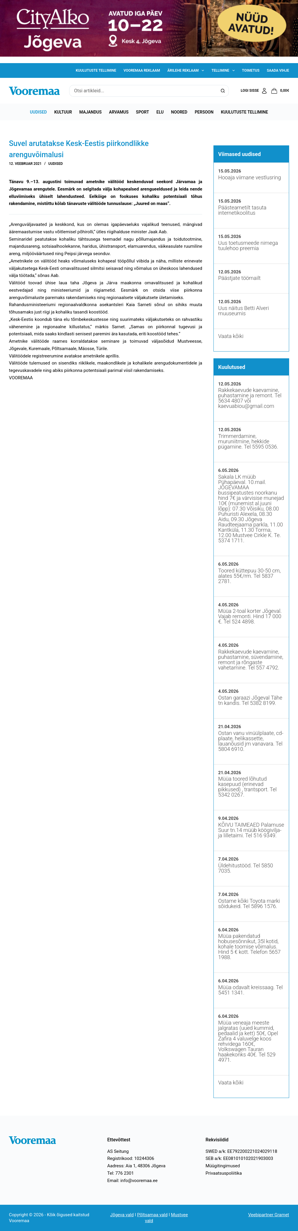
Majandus (90, 112)
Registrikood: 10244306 (130, 1158)
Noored (179, 112)
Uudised (38, 112)
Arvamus (119, 112)
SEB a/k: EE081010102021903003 (239, 1158)
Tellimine (224, 70)
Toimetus (251, 70)
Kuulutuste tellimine (96, 70)
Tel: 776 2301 (120, 1173)
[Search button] (223, 91)
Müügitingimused (222, 1165)
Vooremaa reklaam (142, 70)
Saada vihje (278, 70)
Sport (142, 112)
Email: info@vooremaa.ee (132, 1180)
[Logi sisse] (254, 91)
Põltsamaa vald (152, 1214)
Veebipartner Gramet (268, 1214)
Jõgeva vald (122, 1214)
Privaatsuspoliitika (223, 1173)
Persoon (204, 112)
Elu (159, 112)
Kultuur (63, 112)
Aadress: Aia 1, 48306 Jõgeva (136, 1165)
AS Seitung (118, 1151)
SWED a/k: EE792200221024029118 (241, 1151)
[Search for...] (143, 91)
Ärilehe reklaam (186, 70)
